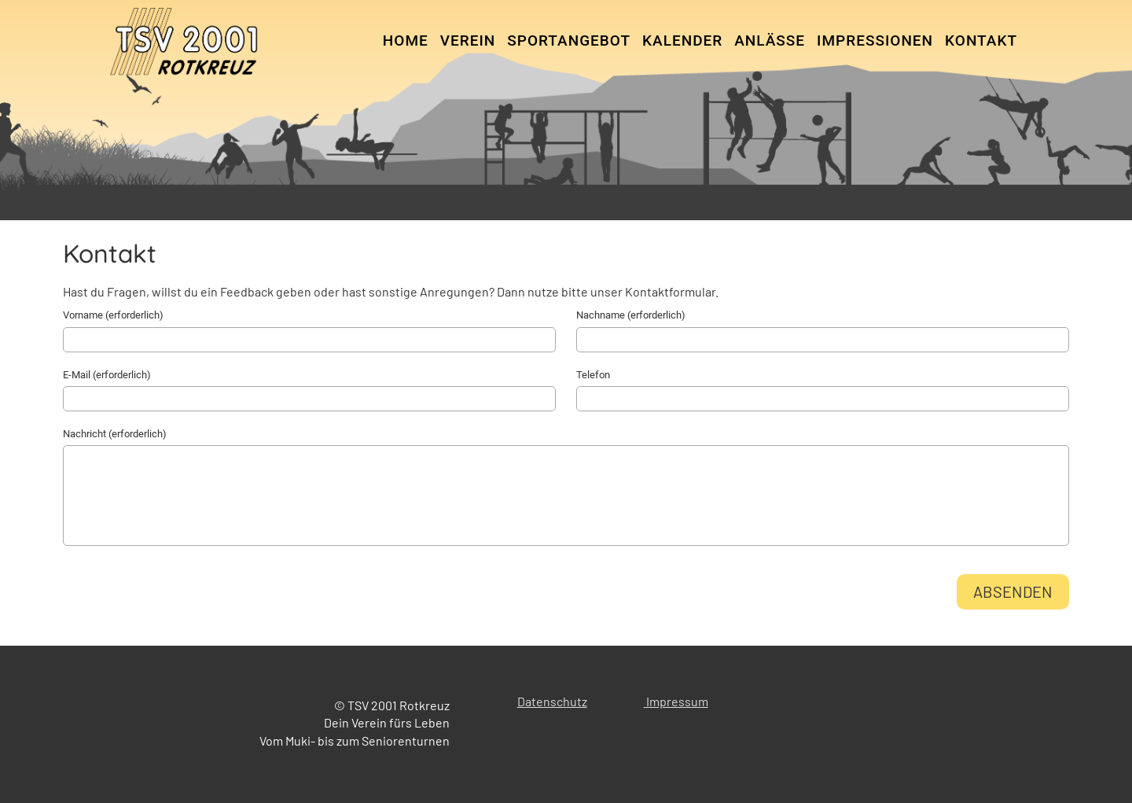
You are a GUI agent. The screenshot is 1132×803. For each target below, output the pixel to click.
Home (405, 40)
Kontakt (981, 40)
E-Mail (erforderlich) (107, 375)
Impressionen (875, 40)
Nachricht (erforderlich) (115, 434)
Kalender (682, 40)
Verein (468, 40)
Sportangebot (568, 40)
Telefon (593, 375)
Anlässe (769, 40)
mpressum (678, 701)
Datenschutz (552, 701)
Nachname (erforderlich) (630, 315)
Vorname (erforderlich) (113, 315)
